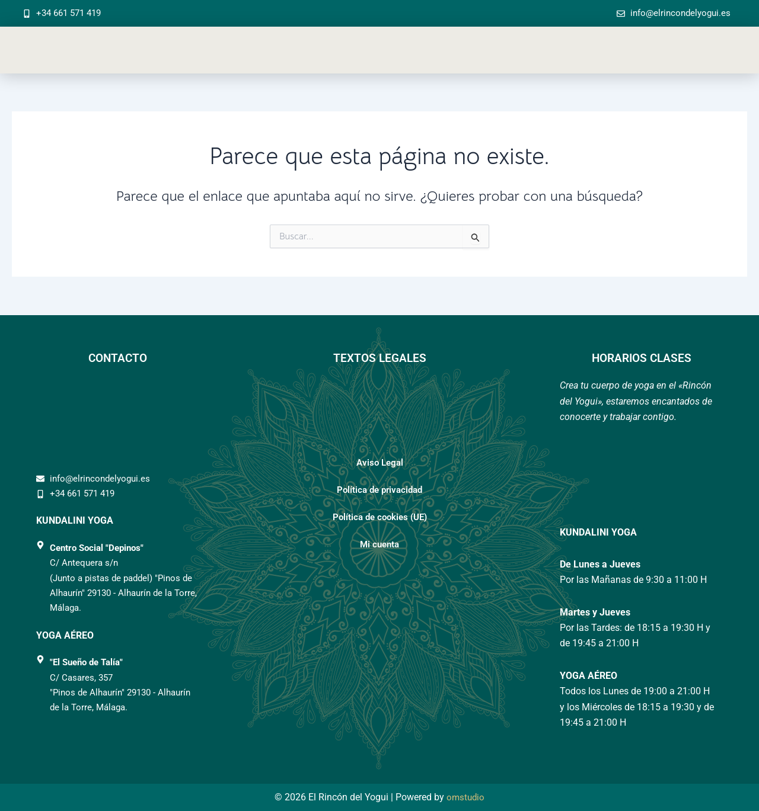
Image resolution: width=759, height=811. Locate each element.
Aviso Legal (379, 463)
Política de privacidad (379, 490)
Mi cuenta (380, 544)
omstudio (466, 797)
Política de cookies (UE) (379, 517)
